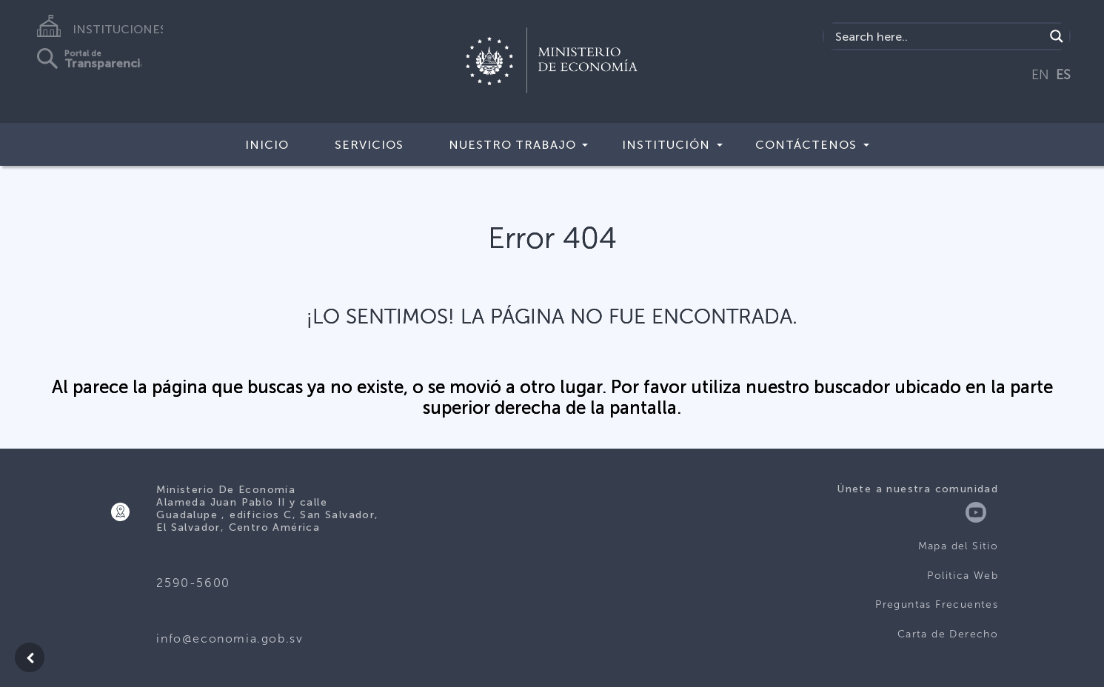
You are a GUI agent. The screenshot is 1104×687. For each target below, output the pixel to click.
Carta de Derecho (947, 634)
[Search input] (937, 36)
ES (1063, 75)
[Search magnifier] (1056, 36)
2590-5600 (193, 583)
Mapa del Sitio (958, 546)
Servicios (369, 145)
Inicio (267, 145)
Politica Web (962, 575)
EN (1040, 75)
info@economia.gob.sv (229, 638)
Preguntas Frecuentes (936, 604)
